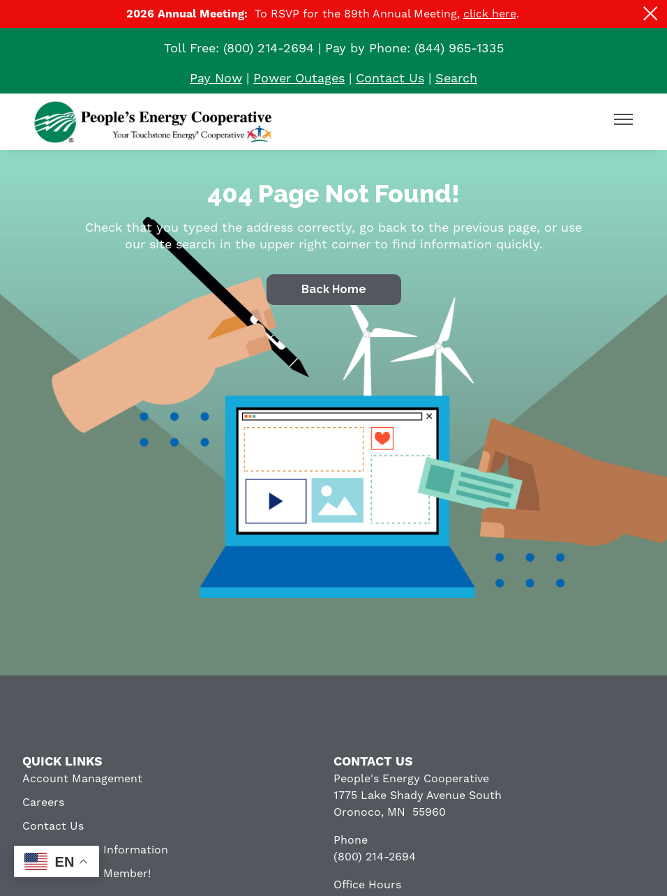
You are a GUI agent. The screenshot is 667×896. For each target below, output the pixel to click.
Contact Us (390, 78)
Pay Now (216, 78)
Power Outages (299, 78)
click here (489, 14)
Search (456, 78)
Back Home (333, 289)
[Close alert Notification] (650, 14)
